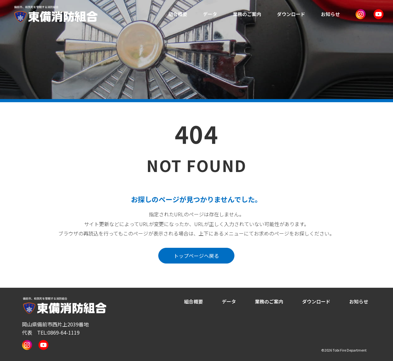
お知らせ (330, 14)
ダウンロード (291, 14)
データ (210, 14)
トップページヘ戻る (196, 255)
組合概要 (177, 14)
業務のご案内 (247, 14)
